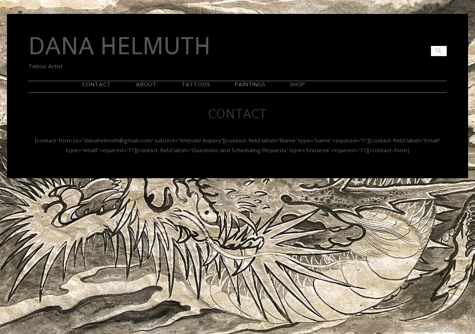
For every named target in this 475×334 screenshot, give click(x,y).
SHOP (297, 84)
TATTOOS (195, 84)
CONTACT (96, 84)
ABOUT (146, 84)
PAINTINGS (250, 84)
